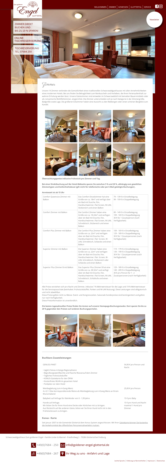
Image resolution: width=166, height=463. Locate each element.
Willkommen (100, 7)
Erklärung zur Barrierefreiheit (136, 461)
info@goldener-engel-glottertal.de (87, 445)
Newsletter (154, 19)
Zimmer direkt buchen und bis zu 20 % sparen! (26, 27)
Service (147, 7)
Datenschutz (161, 461)
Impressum (151, 461)
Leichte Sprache (119, 461)
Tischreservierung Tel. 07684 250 (27, 49)
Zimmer (112, 7)
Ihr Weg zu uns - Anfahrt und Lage (85, 453)
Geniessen (123, 7)
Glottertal (136, 7)
